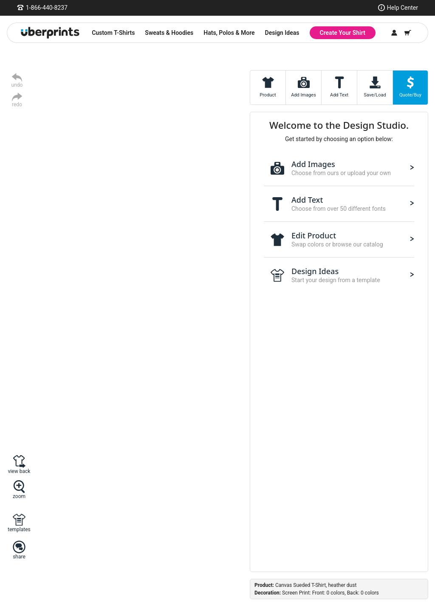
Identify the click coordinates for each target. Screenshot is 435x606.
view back (19, 471)
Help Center (402, 7)
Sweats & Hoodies (169, 32)
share (19, 556)
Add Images (303, 95)
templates (19, 529)
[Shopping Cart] (408, 33)
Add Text (339, 95)
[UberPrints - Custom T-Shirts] (50, 33)
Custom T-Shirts (113, 32)
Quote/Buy (410, 95)
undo (17, 85)
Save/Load (375, 95)
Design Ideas (282, 32)
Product (268, 95)
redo (17, 104)
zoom (19, 496)
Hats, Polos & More (228, 32)
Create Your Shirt (342, 32)
